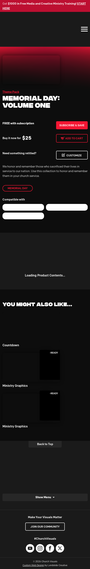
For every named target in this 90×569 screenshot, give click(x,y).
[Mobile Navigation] (83, 29)
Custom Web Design (33, 565)
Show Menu (43, 497)
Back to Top (45, 444)
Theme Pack (10, 92)
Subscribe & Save (71, 125)
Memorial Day (18, 188)
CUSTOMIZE (74, 155)
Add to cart (74, 138)
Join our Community (45, 526)
